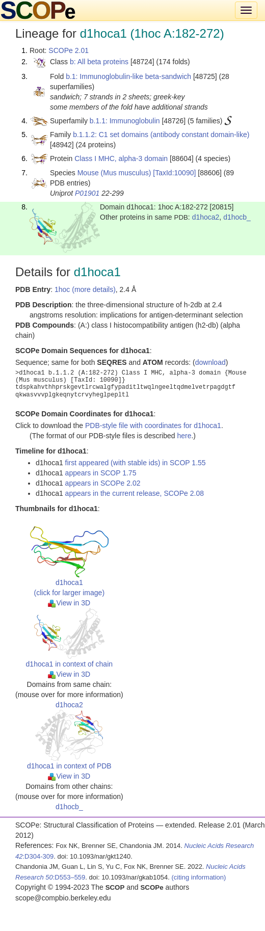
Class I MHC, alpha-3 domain (121, 158)
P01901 (87, 193)
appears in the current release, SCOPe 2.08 (134, 493)
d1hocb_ (237, 217)
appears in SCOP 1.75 (101, 473)
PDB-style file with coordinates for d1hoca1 (153, 425)
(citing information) (198, 877)
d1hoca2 (206, 217)
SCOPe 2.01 (68, 50)
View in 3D (69, 603)
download (210, 362)
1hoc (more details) (85, 289)
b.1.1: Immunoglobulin (125, 121)
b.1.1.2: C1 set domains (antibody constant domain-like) (161, 134)
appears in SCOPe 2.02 (103, 483)
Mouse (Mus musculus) (114, 173)
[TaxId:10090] (174, 173)
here (184, 436)
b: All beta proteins (99, 62)
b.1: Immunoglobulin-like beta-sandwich (128, 76)
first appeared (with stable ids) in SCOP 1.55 (135, 463)
